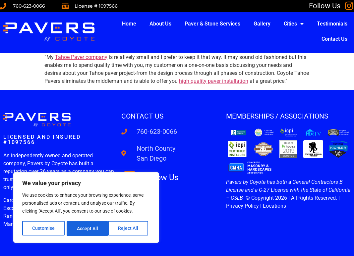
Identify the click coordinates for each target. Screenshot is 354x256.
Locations (274, 206)
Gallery (262, 24)
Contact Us (334, 39)
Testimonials (332, 24)
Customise (43, 228)
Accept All (130, 228)
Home (129, 24)
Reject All (87, 228)
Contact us (142, 116)
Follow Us (324, 6)
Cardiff (11, 200)
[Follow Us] (349, 6)
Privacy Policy (242, 206)
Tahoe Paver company (81, 57)
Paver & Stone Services (212, 24)
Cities (294, 24)
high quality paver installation (213, 81)
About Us (160, 24)
